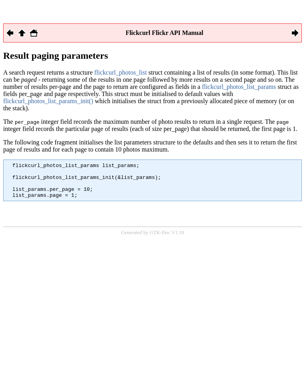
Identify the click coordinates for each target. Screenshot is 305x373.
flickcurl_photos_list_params (239, 86)
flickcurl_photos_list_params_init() (48, 101)
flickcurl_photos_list (120, 72)
